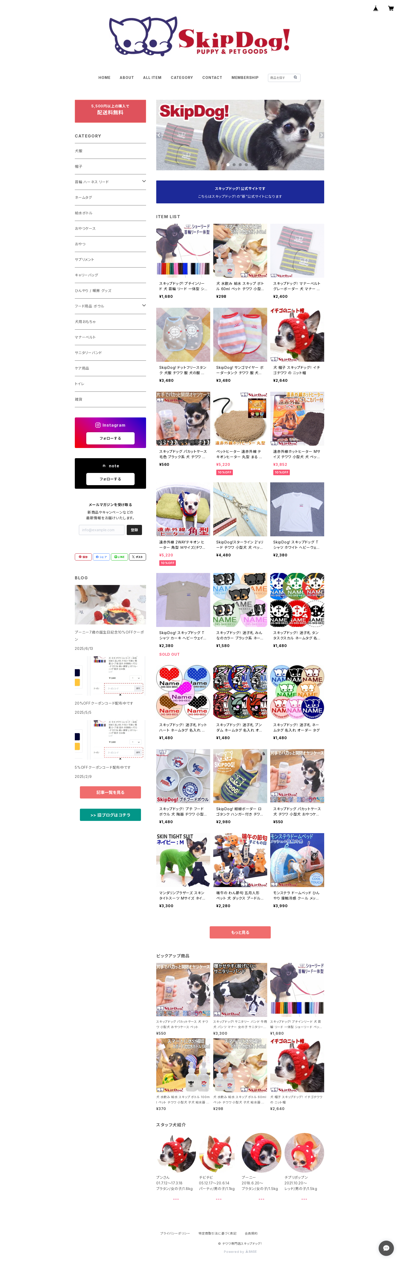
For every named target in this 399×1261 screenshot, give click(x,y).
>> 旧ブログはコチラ (110, 815)
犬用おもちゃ (85, 321)
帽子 (78, 166)
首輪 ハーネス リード (92, 182)
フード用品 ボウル (89, 306)
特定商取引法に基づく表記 (217, 1233)
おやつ (80, 244)
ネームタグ (83, 197)
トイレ (79, 384)
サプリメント (84, 259)
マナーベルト (85, 337)
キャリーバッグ (86, 275)
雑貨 (78, 399)
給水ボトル (84, 213)
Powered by (240, 1252)
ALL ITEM (152, 77)
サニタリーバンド (88, 353)
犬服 (78, 151)
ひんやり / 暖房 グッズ (93, 290)
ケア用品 (82, 368)
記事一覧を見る (110, 792)
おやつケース (85, 228)
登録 (134, 530)
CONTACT (212, 77)
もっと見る (240, 932)
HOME (104, 77)
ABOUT (127, 77)
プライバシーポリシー (175, 1233)
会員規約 (251, 1233)
